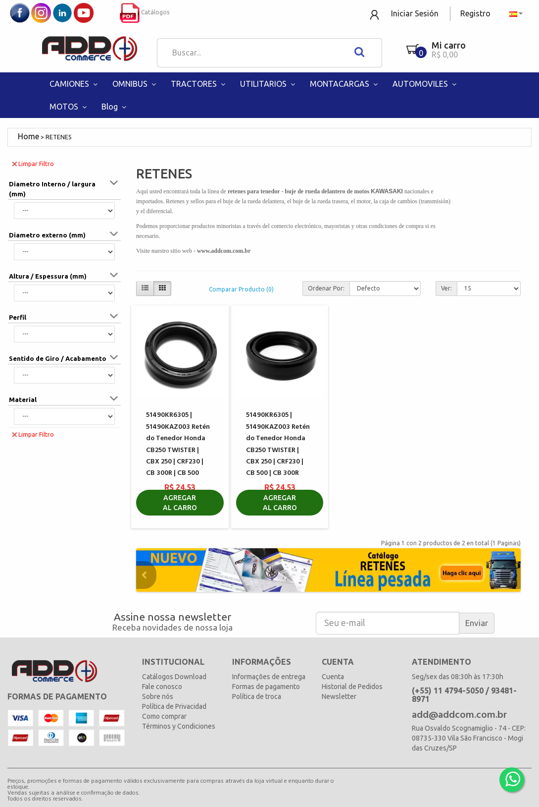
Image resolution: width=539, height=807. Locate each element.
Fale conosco (162, 687)
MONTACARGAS (345, 83)
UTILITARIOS (268, 83)
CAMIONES (74, 83)
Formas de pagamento (266, 687)
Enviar (476, 623)
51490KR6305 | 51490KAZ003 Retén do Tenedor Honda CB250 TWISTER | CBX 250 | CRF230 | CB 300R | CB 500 (178, 444)
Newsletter (339, 696)
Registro (475, 13)
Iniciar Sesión (415, 13)
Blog (115, 106)
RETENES (58, 137)
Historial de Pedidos (352, 687)
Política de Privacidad (174, 706)
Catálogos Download (174, 677)
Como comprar (164, 716)
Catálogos (144, 12)
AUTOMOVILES (425, 83)
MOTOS (69, 106)
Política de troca (256, 696)
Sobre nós (157, 696)
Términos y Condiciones (178, 726)
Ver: (446, 288)
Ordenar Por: (326, 288)
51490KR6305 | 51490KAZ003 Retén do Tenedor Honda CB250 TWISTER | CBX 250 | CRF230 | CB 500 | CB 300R (278, 444)
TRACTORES (199, 83)
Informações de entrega (268, 677)
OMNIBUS (135, 83)
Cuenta (333, 677)
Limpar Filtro (33, 163)
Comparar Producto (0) (241, 289)
